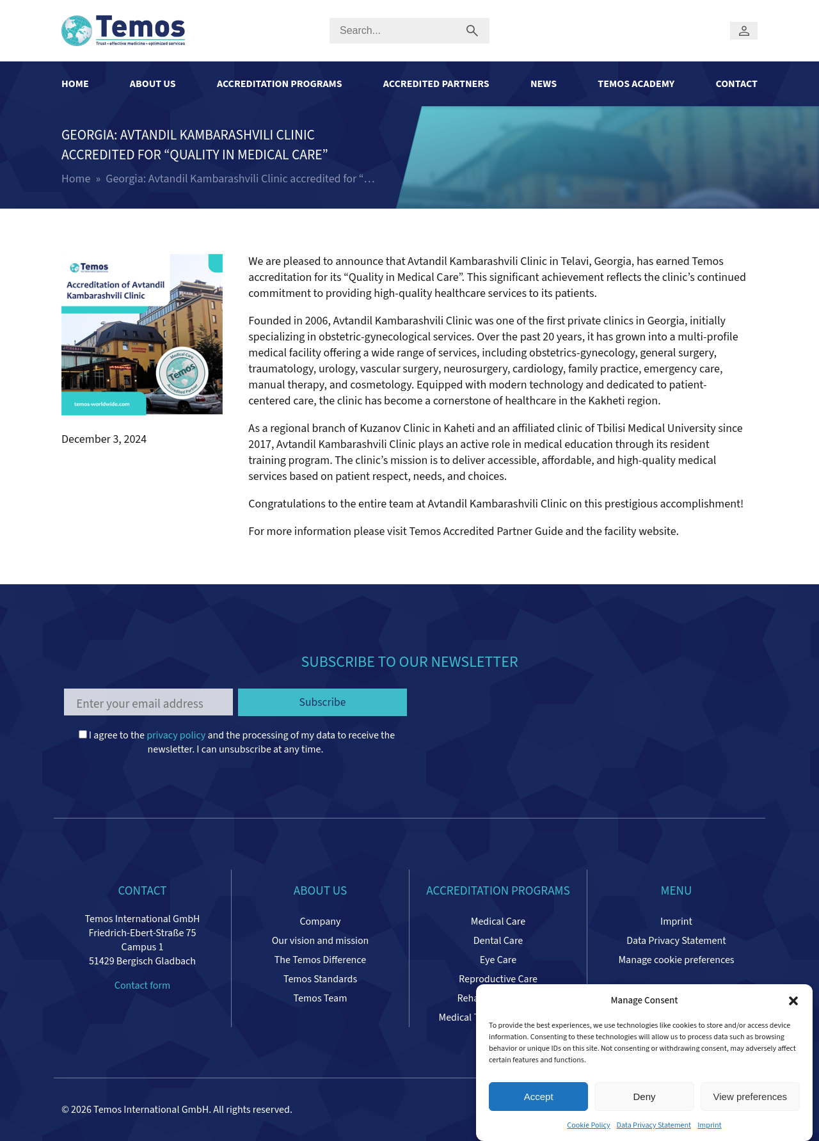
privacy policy (176, 735)
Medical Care (498, 921)
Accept (538, 1096)
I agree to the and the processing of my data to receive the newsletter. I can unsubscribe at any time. (237, 742)
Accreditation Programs (279, 84)
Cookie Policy (588, 1125)
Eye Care (498, 960)
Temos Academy (636, 84)
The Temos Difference (320, 960)
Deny (644, 1096)
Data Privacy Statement (654, 1125)
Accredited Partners (436, 84)
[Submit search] (472, 30)
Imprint (709, 1125)
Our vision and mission (320, 941)
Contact (736, 84)
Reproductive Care (498, 979)
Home (75, 84)
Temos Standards (320, 979)
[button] (793, 1000)
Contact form (142, 985)
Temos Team (320, 998)
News (543, 84)
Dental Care (498, 941)
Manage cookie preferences (676, 960)
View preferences (750, 1096)
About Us (153, 84)
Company (319, 921)
